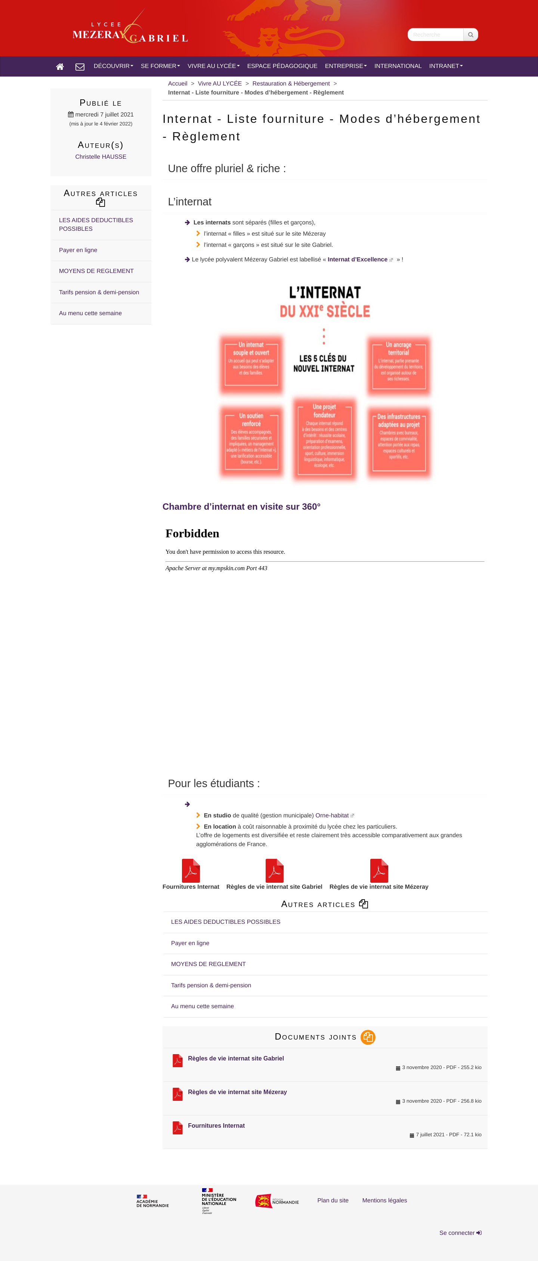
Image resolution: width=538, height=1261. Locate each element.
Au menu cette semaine (202, 1006)
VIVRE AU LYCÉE (214, 66)
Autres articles (325, 904)
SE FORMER (160, 66)
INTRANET (446, 66)
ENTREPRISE (346, 66)
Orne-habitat (332, 816)
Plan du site (333, 1201)
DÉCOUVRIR (113, 66)
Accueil (178, 84)
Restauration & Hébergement (291, 84)
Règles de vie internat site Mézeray (237, 1092)
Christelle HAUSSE (101, 157)
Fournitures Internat (216, 1125)
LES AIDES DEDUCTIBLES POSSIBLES (226, 922)
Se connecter (460, 1233)
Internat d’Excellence (357, 260)
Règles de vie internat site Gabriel (236, 1058)
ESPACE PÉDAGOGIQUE (282, 66)
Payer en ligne (190, 943)
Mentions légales (384, 1201)
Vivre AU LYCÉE (220, 84)
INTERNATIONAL (398, 66)
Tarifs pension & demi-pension (211, 985)
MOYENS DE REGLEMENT (208, 964)
